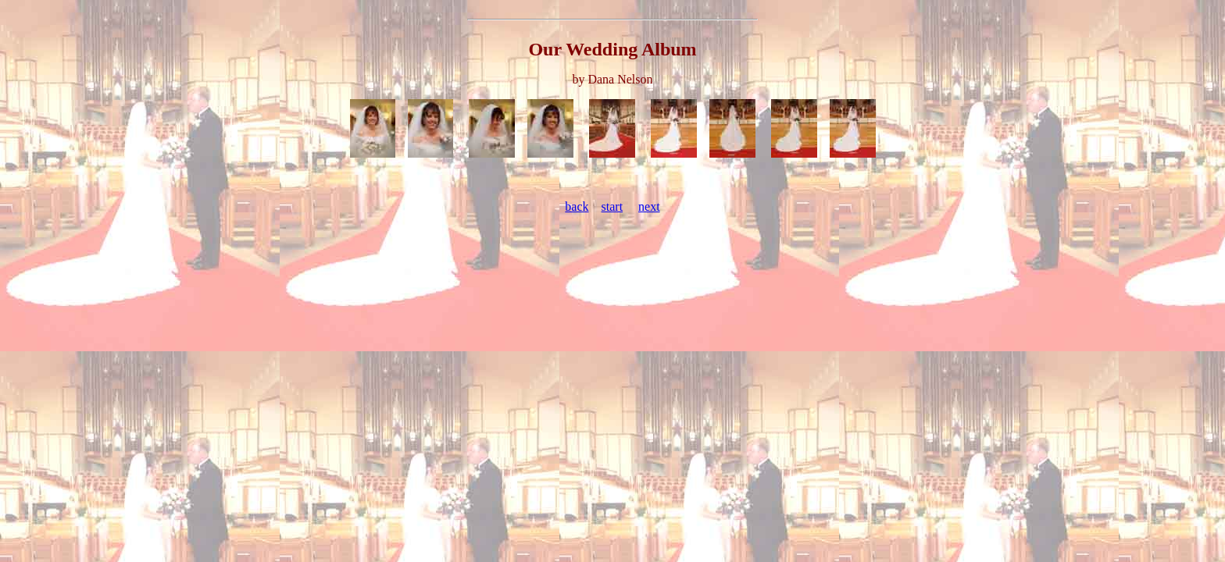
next (649, 206)
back (576, 206)
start (612, 206)
